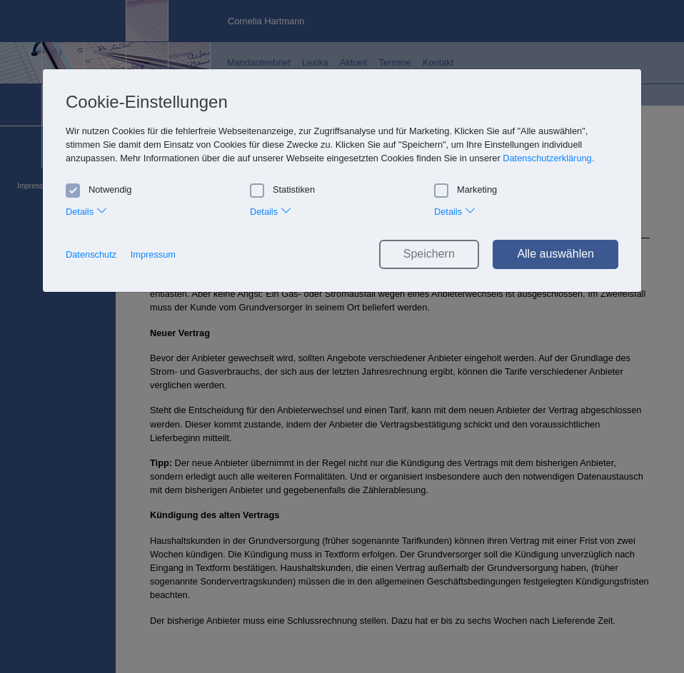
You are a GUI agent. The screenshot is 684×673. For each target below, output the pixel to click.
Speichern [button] (429, 254)
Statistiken (282, 189)
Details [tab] (87, 210)
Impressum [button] (153, 254)
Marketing (465, 189)
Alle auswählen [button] (555, 254)
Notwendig (98, 189)
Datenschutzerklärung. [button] (548, 158)
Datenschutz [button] (91, 254)
